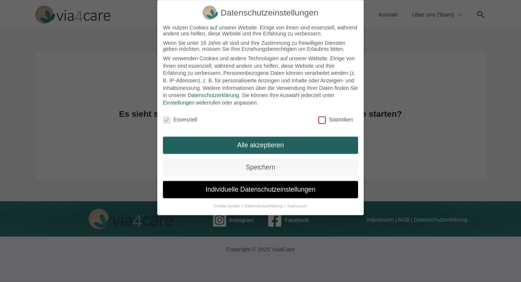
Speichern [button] (261, 163)
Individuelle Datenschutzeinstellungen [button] (261, 186)
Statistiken (335, 116)
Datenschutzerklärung (213, 92)
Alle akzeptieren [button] (260, 141)
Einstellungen (178, 99)
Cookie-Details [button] (227, 202)
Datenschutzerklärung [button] (264, 202)
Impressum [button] (297, 202)
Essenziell (180, 116)
